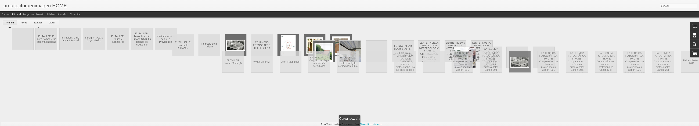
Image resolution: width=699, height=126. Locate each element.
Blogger (363, 124)
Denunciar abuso (374, 124)
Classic (6, 14)
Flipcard (16, 14)
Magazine (28, 14)
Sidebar (50, 14)
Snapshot (62, 14)
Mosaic (40, 14)
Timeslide (75, 14)
